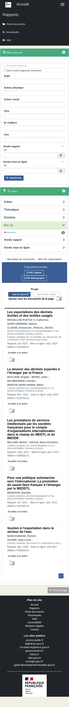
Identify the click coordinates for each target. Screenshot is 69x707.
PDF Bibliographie (34, 278)
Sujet (7, 76)
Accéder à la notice (17, 352)
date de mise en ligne (46, 294)
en (5, 149)
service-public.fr (34, 640)
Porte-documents (34, 611)
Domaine (9, 217)
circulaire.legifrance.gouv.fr (34, 647)
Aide (34, 618)
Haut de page (58, 590)
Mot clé (8, 225)
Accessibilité (34, 622)
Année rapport (13, 239)
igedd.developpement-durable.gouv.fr (34, 665)
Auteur (8, 201)
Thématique (11, 209)
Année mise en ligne (17, 247)
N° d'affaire (10, 122)
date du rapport (19, 294)
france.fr (34, 654)
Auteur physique (13, 87)
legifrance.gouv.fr (34, 643)
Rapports (35, 608)
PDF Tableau (34, 272)
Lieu (6, 134)
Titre (6, 111)
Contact (34, 629)
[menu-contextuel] (5, 70)
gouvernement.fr (34, 650)
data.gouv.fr (34, 657)
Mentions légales (34, 626)
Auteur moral (11, 99)
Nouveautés (34, 615)
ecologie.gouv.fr (34, 661)
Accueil (34, 604)
